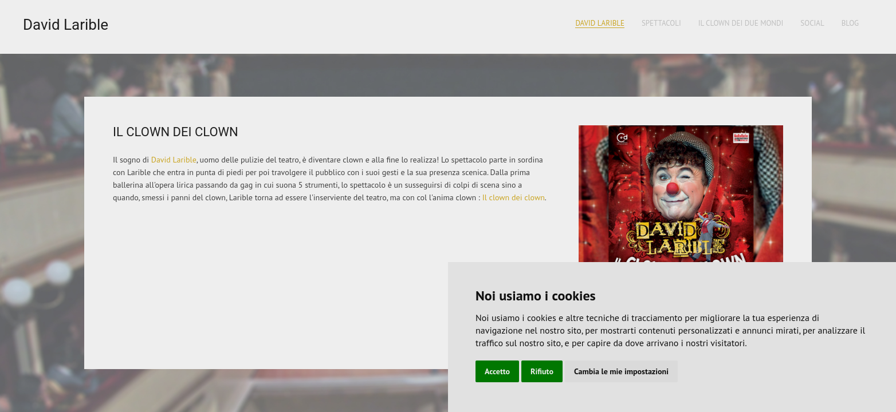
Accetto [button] (497, 371)
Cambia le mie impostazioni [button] (621, 371)
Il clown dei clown (513, 197)
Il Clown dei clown (175, 132)
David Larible (65, 24)
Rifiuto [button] (541, 371)
